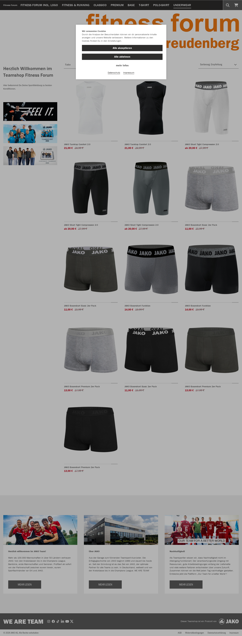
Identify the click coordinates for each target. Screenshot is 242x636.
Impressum (128, 72)
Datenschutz (114, 72)
